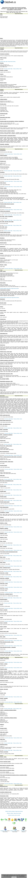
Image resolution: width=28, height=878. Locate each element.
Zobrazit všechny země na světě (14, 815)
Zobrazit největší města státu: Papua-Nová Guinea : (9, 288)
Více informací (22, 875)
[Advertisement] (14, 28)
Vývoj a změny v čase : (17, 68)
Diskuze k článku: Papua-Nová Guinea (14, 813)
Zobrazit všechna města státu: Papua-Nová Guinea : (9, 297)
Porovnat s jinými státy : (8, 68)
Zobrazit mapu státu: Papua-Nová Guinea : (8, 61)
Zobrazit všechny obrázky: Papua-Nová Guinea (14, 811)
